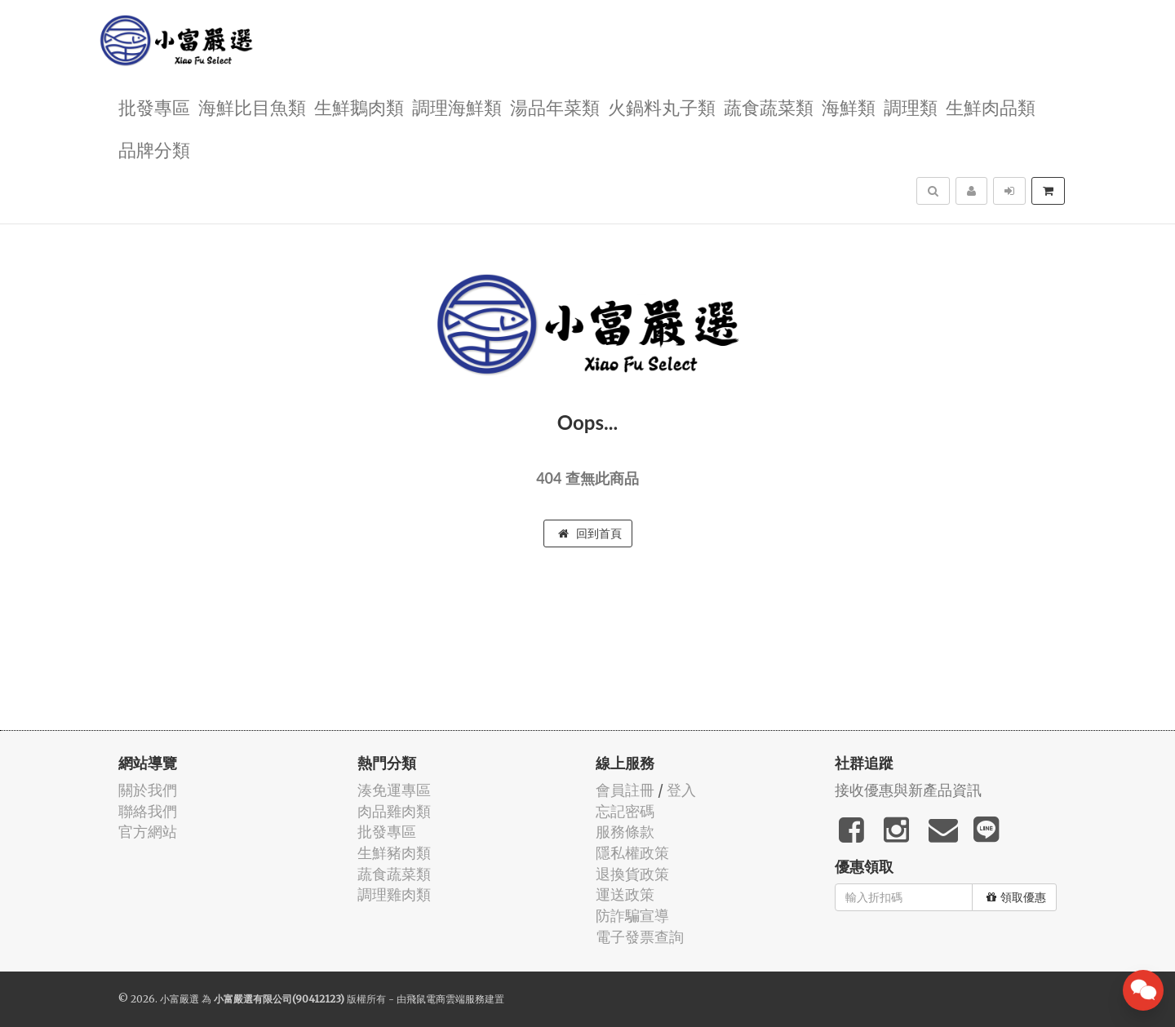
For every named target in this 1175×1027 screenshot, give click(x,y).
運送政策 (625, 894)
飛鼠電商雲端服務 (445, 999)
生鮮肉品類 (990, 106)
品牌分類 (154, 148)
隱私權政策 (632, 852)
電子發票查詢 (640, 936)
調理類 (911, 106)
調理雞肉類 (394, 894)
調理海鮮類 (457, 106)
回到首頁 (590, 533)
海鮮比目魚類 (252, 106)
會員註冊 (625, 790)
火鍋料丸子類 (662, 106)
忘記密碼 (625, 811)
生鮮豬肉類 (394, 852)
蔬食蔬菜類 (769, 106)
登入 (681, 790)
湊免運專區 (394, 790)
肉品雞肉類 (394, 811)
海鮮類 (849, 106)
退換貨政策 (632, 874)
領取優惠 (1016, 897)
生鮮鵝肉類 (359, 106)
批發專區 (154, 106)
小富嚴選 (179, 999)
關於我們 (147, 790)
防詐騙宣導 (632, 915)
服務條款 (625, 831)
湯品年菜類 (555, 106)
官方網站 (147, 831)
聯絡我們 (147, 811)
